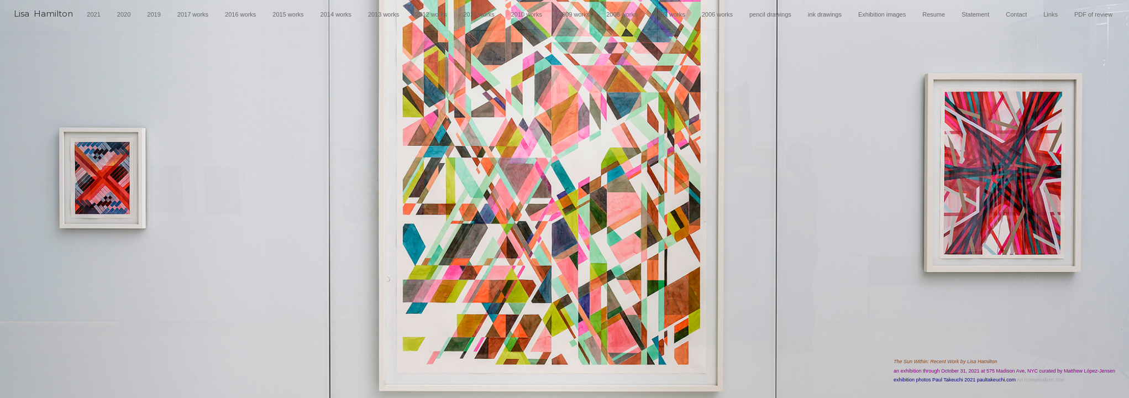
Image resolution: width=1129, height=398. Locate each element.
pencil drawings (770, 14)
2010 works (526, 14)
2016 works (240, 14)
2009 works (574, 14)
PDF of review (1093, 14)
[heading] (43, 17)
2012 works (431, 14)
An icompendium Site (1040, 380)
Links (1050, 14)
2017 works (192, 14)
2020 (123, 14)
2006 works (717, 14)
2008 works (621, 14)
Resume (933, 14)
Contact (1016, 14)
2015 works (287, 14)
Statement (975, 14)
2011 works (478, 14)
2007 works (669, 14)
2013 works (383, 14)
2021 (93, 14)
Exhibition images (882, 14)
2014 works (336, 14)
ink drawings (825, 14)
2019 (153, 14)
